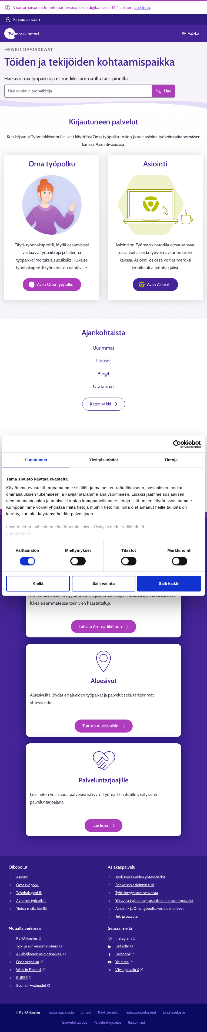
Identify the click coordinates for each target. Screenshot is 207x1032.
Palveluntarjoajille (107, 1022)
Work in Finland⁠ (30, 969)
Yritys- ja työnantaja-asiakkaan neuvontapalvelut (154, 900)
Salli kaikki (169, 583)
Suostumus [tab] (36, 459)
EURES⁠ (24, 977)
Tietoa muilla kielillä (31, 908)
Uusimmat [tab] (103, 348)
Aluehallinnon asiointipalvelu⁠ (41, 954)
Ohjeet (86, 1012)
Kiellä (37, 583)
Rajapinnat (136, 1022)
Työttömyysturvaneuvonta (136, 892)
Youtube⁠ (124, 961)
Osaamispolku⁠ (29, 961)
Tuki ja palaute (126, 916)
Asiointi (22, 877)
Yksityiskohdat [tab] (103, 459)
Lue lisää (142, 7)
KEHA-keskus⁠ (29, 938)
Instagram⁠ (125, 938)
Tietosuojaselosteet (140, 1012)
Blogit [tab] (103, 374)
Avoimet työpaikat (31, 900)
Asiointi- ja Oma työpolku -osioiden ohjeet (149, 908)
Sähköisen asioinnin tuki (134, 884)
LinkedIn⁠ (124, 946)
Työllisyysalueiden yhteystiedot (140, 877)
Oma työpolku (27, 884)
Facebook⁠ (125, 954)
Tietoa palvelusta (60, 1012)
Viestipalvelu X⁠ (129, 969)
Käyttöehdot (108, 1012)
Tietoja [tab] (171, 459)
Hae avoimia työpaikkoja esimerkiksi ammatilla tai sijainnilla (66, 79)
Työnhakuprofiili (29, 892)
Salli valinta (103, 583)
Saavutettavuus (74, 1022)
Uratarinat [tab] (103, 386)
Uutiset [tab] (103, 361)
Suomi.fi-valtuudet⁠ (33, 985)
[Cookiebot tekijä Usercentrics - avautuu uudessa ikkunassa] (177, 444)
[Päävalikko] (193, 33)
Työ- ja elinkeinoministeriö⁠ (39, 946)
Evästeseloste (174, 1012)
